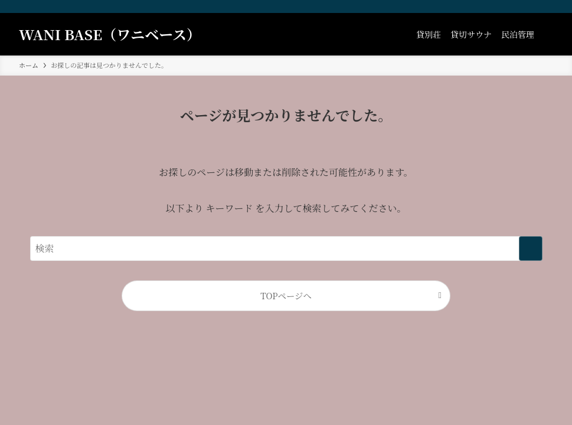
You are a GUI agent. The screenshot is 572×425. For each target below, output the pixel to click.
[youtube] (530, 6)
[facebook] (499, 6)
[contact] (545, 6)
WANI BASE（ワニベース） (110, 34)
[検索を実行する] (530, 248)
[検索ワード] (286, 248)
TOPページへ (286, 295)
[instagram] (514, 6)
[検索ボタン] (546, 34)
